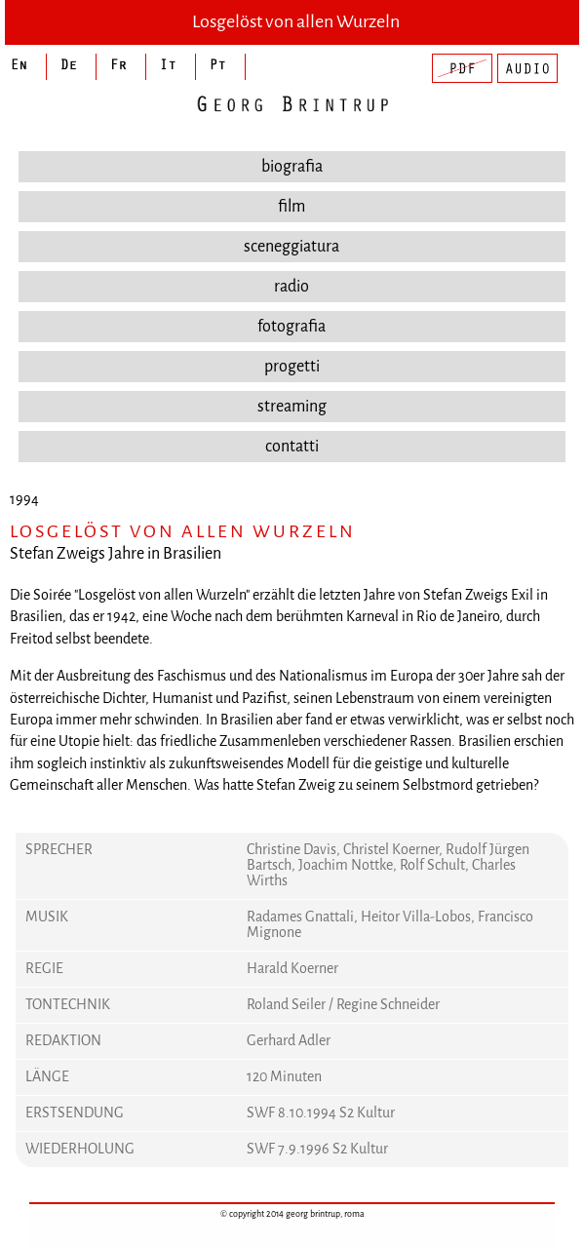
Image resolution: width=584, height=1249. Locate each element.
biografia (292, 166)
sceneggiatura (291, 246)
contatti (292, 446)
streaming (292, 406)
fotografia (291, 326)
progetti (292, 366)
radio (291, 286)
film (291, 206)
